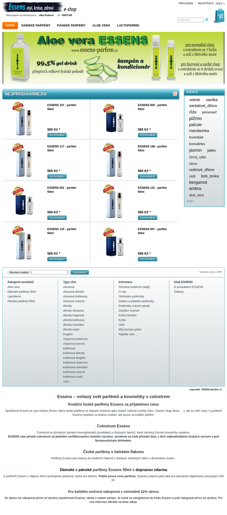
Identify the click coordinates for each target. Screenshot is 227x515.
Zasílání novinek (129, 310)
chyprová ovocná (74, 343)
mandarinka (199, 131)
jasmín (195, 150)
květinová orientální (75, 367)
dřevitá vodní (71, 329)
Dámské (67, 470)
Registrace (206, 3)
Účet (122, 324)
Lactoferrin (128, 25)
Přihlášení (186, 3)
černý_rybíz (197, 157)
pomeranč (209, 112)
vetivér (194, 100)
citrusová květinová (75, 296)
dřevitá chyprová (73, 315)
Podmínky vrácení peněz (134, 306)
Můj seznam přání (130, 329)
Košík (122, 320)
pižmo (195, 118)
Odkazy (179, 291)
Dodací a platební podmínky (136, 301)
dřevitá (67, 306)
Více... (67, 381)
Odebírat (80, 272)
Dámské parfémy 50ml (22, 291)
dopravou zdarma (151, 470)
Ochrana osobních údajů (134, 287)
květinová (69, 348)
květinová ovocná (74, 372)
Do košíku (57, 134)
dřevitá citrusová (73, 310)
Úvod (10, 25)
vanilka (212, 100)
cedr (192, 176)
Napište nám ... (128, 334)
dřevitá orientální (73, 324)
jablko (211, 150)
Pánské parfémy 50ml (21, 301)
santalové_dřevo (203, 106)
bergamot (198, 182)
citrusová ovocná (73, 301)
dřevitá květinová (73, 320)
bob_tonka (210, 176)
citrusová (68, 287)
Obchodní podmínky (131, 296)
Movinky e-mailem (19, 272)
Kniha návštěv (127, 315)
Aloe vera (101, 25)
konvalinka (197, 144)
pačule (195, 124)
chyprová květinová (75, 339)
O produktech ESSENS (188, 287)
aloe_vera (196, 195)
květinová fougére (74, 358)
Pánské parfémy (71, 25)
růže (192, 112)
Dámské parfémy (35, 25)
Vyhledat (184, 19)
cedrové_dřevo (201, 170)
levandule (196, 137)
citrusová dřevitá (73, 291)
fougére (68, 334)
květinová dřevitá (73, 353)
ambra (195, 188)
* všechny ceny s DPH (210, 272)
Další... (191, 201)
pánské (85, 470)
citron (193, 164)
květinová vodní (73, 376)
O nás (122, 291)
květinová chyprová (75, 362)
